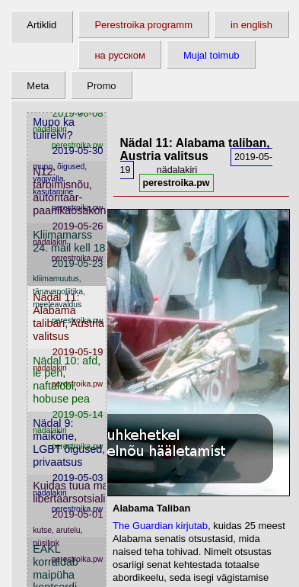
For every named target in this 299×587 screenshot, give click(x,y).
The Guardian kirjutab (160, 525)
